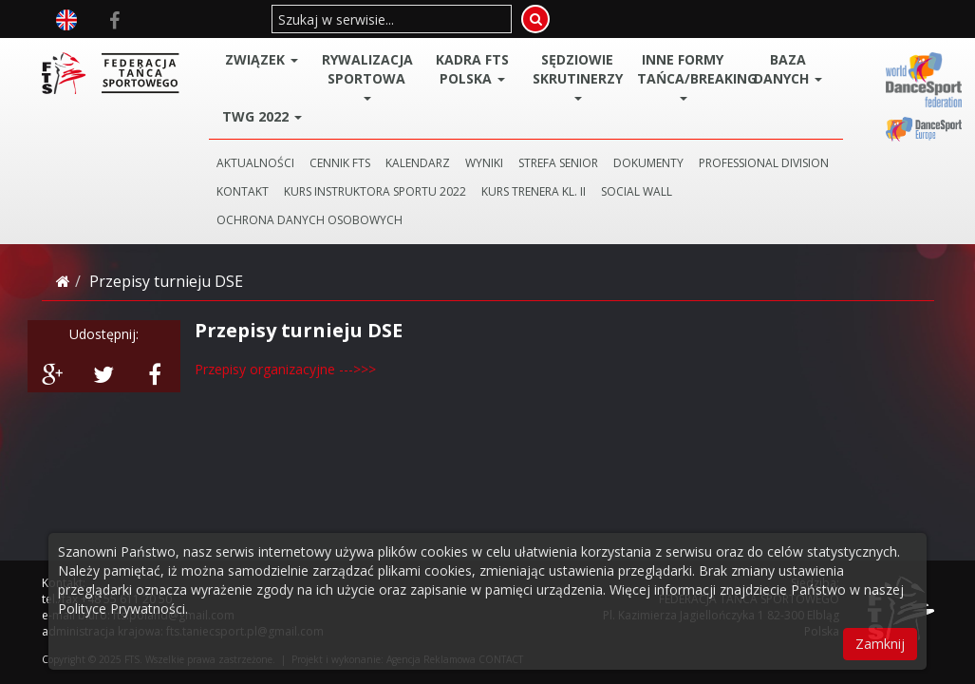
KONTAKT (242, 191)
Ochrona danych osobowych (309, 220)
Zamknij (880, 644)
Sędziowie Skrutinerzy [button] (578, 75)
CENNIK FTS (339, 163)
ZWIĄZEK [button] (261, 59)
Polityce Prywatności (121, 608)
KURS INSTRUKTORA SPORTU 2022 (375, 191)
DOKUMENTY (648, 163)
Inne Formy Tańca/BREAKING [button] (686, 75)
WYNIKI (484, 163)
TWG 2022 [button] (262, 116)
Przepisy (222, 369)
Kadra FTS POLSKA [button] (472, 68)
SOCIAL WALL (636, 191)
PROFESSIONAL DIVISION (764, 163)
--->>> (355, 369)
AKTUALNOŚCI (255, 163)
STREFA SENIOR (558, 163)
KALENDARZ (417, 163)
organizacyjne (292, 369)
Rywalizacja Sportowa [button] (367, 75)
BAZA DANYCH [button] (788, 68)
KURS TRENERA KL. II (533, 191)
